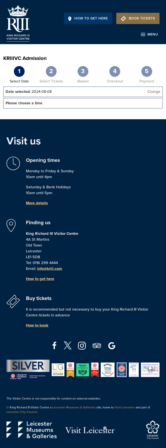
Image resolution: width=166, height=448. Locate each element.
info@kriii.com (49, 268)
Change (153, 91)
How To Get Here (88, 18)
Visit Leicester (125, 407)
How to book (37, 325)
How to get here (40, 278)
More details (37, 203)
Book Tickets (138, 18)
